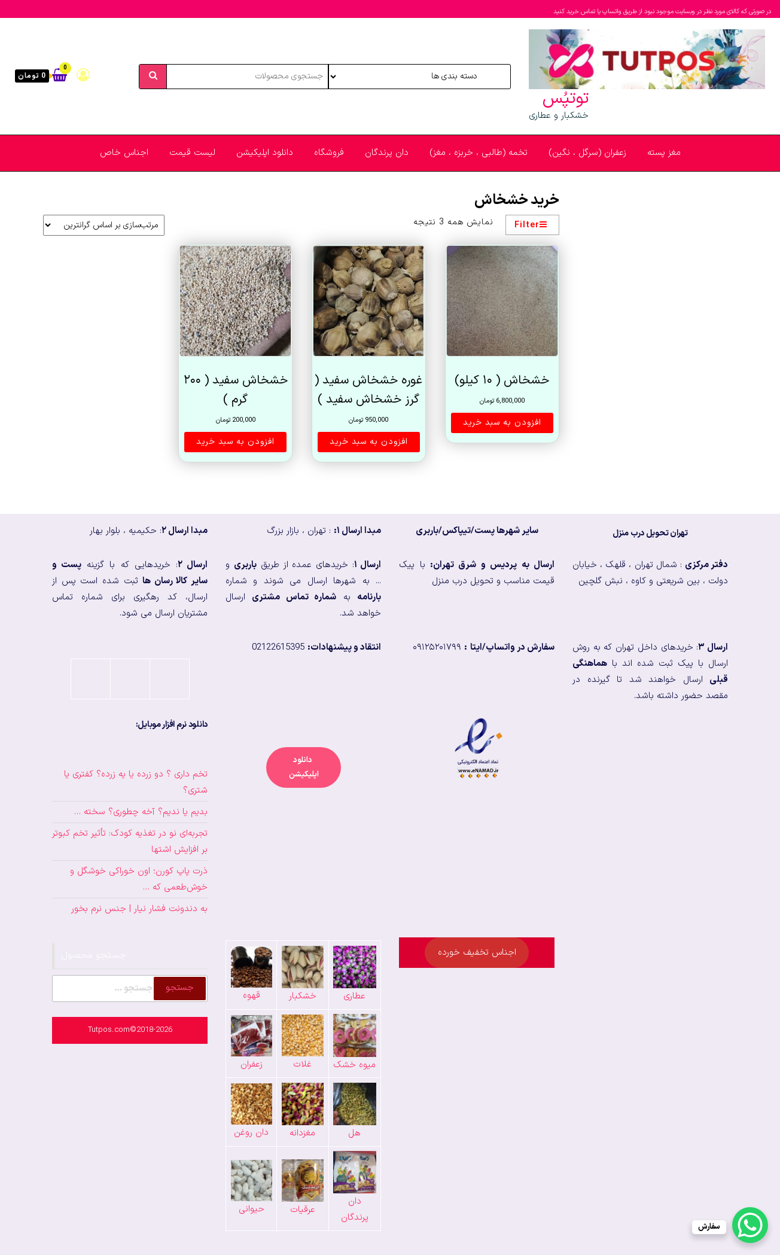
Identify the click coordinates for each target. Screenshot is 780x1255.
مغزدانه (302, 1133)
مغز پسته (664, 153)
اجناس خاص (124, 153)
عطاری (354, 996)
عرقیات (302, 1210)
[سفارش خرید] (103, 225)
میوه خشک (354, 1065)
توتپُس (566, 98)
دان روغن (251, 1133)
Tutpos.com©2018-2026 (130, 1030)
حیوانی (251, 1209)
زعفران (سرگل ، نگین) (587, 153)
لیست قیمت (192, 153)
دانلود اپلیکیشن (264, 153)
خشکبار (302, 996)
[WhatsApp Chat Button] (750, 1225)
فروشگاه (329, 153)
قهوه (251, 996)
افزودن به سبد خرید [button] (502, 422)
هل (354, 1133)
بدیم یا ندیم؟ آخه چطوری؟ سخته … (141, 812)
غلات (302, 1064)
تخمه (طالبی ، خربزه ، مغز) (478, 153)
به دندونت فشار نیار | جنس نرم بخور (139, 909)
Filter (530, 225)
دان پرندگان (387, 153)
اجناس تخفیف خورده (477, 952)
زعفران (251, 1064)
